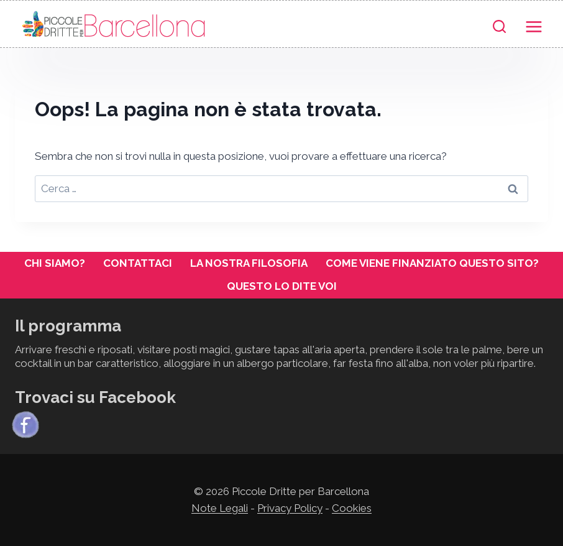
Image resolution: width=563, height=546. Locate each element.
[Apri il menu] (533, 24)
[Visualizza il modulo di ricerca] (499, 27)
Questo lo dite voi (282, 286)
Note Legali (219, 508)
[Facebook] (25, 424)
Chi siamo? (54, 263)
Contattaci (137, 263)
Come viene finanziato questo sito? (432, 263)
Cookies (352, 508)
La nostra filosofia (249, 263)
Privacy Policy (290, 508)
